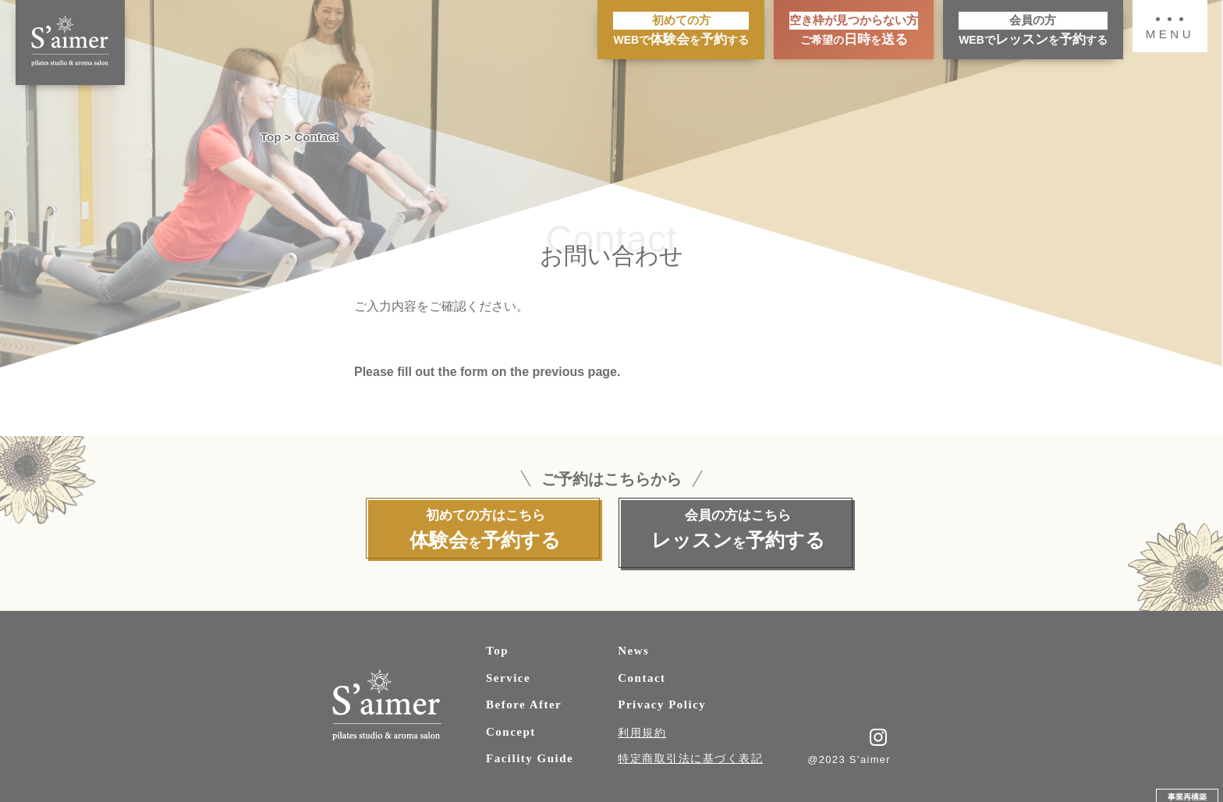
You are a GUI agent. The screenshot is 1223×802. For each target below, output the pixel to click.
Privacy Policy (662, 697)
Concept (511, 724)
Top (497, 643)
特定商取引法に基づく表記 (690, 750)
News (633, 643)
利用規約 (642, 725)
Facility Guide (529, 751)
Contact (641, 670)
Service (508, 670)
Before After (524, 697)
